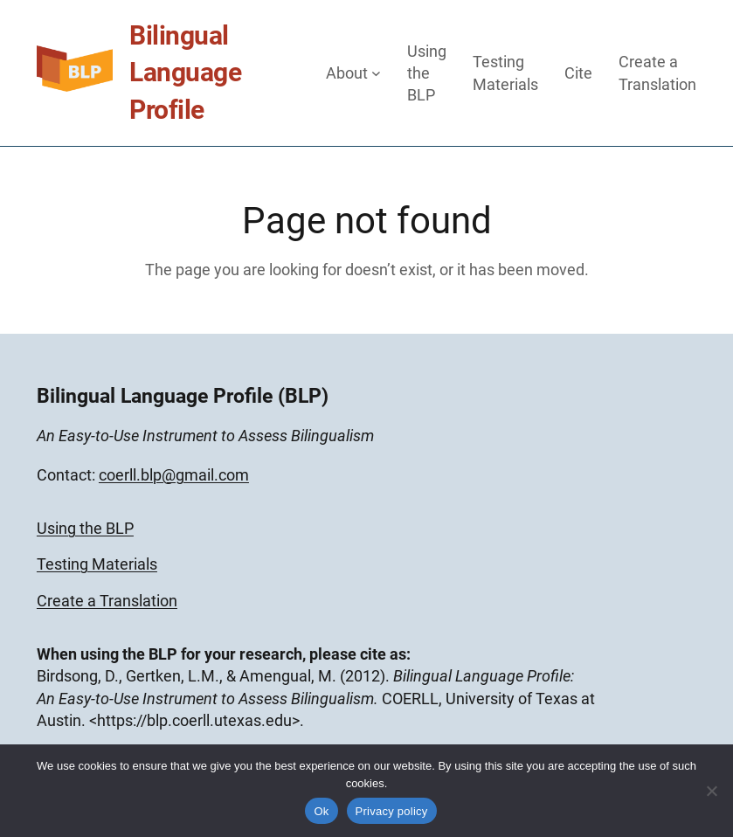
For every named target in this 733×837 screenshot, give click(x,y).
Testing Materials (97, 564)
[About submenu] (376, 73)
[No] (711, 790)
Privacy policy (392, 811)
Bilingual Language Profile (185, 72)
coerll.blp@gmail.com (174, 475)
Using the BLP (85, 528)
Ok (321, 811)
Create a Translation (107, 600)
